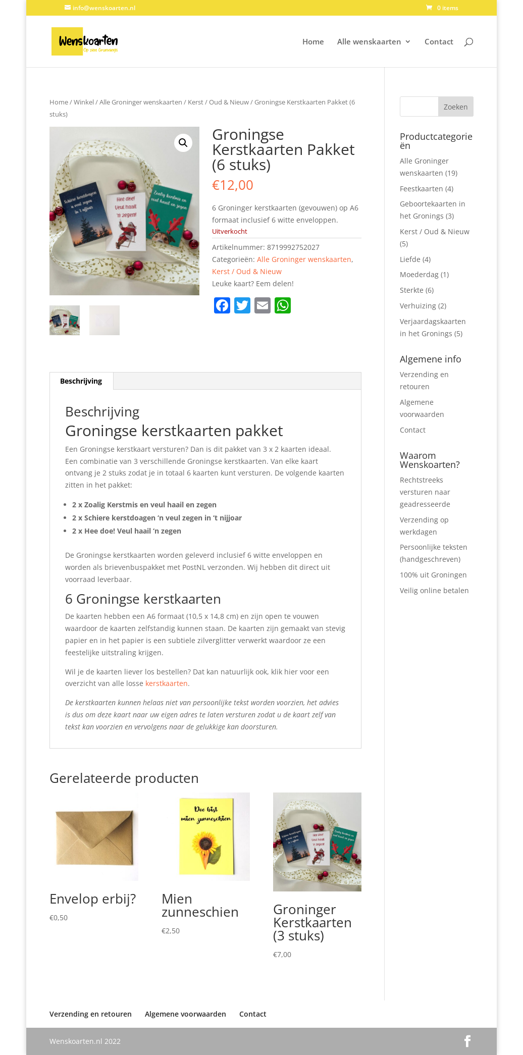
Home (313, 42)
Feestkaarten (421, 188)
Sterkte (412, 290)
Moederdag (419, 274)
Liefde (410, 259)
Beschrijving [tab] (81, 381)
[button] (183, 143)
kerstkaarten (166, 683)
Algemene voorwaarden (185, 1014)
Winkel (84, 102)
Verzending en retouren (90, 1014)
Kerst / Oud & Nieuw (218, 102)
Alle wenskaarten (369, 42)
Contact (439, 42)
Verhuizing (418, 305)
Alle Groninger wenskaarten (140, 102)
